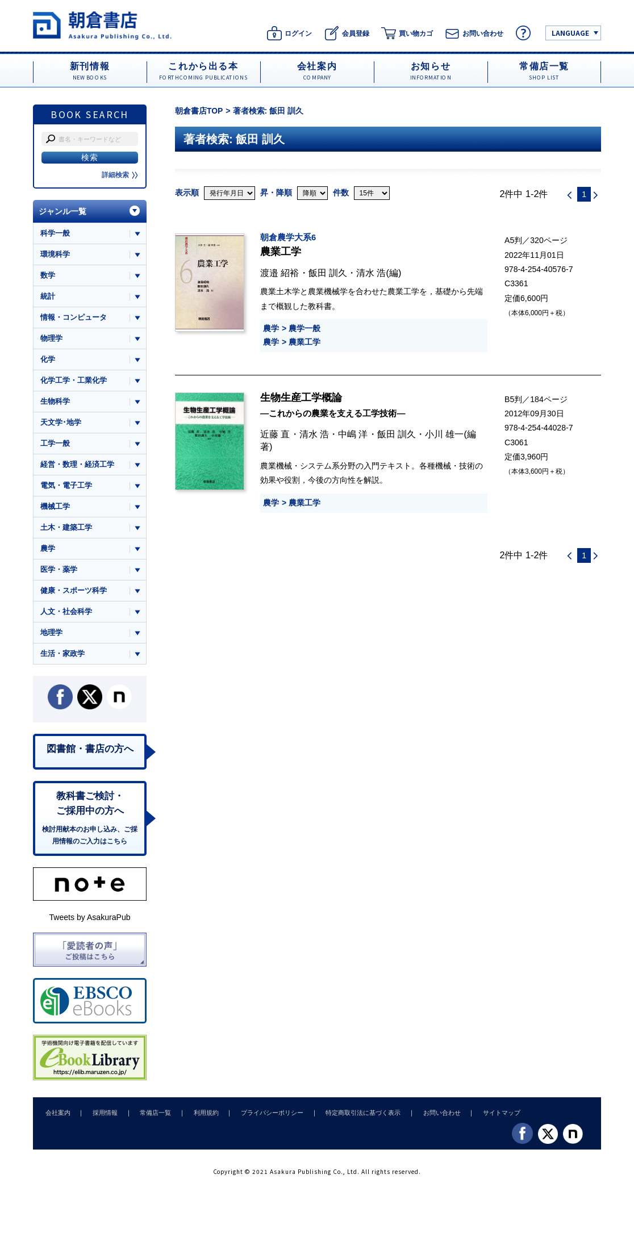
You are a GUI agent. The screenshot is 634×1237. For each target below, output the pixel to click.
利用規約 (199, 1116)
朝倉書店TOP (199, 110)
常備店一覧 (150, 1116)
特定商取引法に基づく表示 (352, 1116)
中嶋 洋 (353, 434)
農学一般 (304, 328)
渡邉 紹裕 (279, 273)
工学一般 (55, 445)
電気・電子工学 (66, 487)
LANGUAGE (570, 32)
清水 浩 (371, 273)
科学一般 (55, 233)
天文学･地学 (60, 423)
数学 (47, 275)
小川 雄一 (444, 434)
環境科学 (55, 254)
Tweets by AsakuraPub (89, 921)
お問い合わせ (429, 1116)
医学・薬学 (58, 571)
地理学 (51, 635)
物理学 (51, 339)
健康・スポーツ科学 (73, 592)
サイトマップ (488, 1116)
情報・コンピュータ (73, 318)
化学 (47, 360)
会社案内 (56, 1116)
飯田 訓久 (328, 273)
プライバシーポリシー (263, 1116)
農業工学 (304, 341)
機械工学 (55, 508)
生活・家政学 (62, 656)
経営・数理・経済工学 (77, 466)
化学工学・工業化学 (73, 381)
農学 (271, 328)
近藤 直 (275, 434)
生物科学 (55, 402)
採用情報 (102, 1116)
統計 (47, 296)
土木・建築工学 (66, 529)
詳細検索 (120, 175)
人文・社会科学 (66, 614)
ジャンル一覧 (62, 211)
